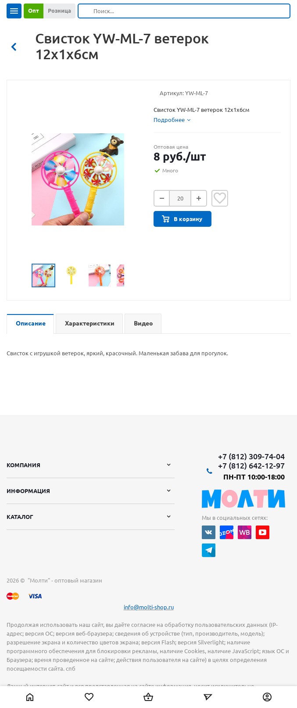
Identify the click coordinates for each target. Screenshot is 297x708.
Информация (28, 491)
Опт (33, 10)
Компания (23, 465)
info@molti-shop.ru (149, 607)
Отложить (219, 198)
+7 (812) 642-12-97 (251, 465)
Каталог (20, 517)
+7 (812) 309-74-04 (251, 456)
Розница (59, 10)
